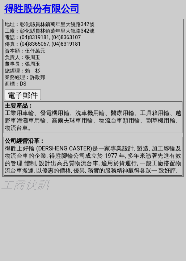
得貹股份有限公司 (42, 8)
